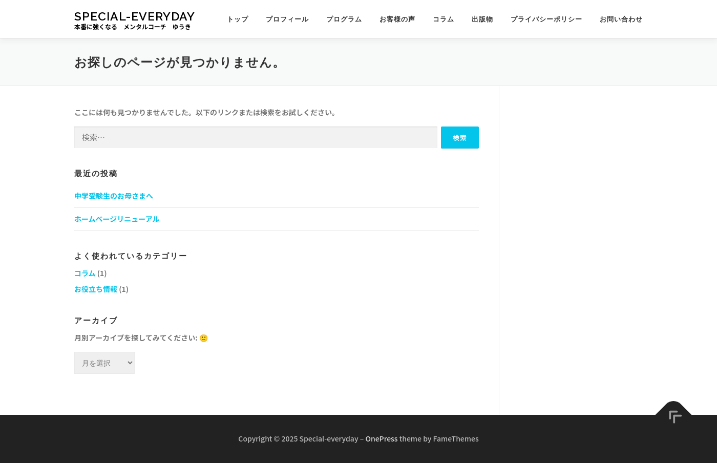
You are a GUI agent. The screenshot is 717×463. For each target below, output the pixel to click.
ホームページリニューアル (117, 219)
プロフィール (287, 19)
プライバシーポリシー (546, 19)
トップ (237, 19)
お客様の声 (397, 19)
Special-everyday (134, 16)
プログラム (344, 19)
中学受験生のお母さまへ (113, 196)
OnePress (381, 438)
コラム (443, 19)
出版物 (482, 19)
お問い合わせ (621, 19)
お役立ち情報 (95, 289)
